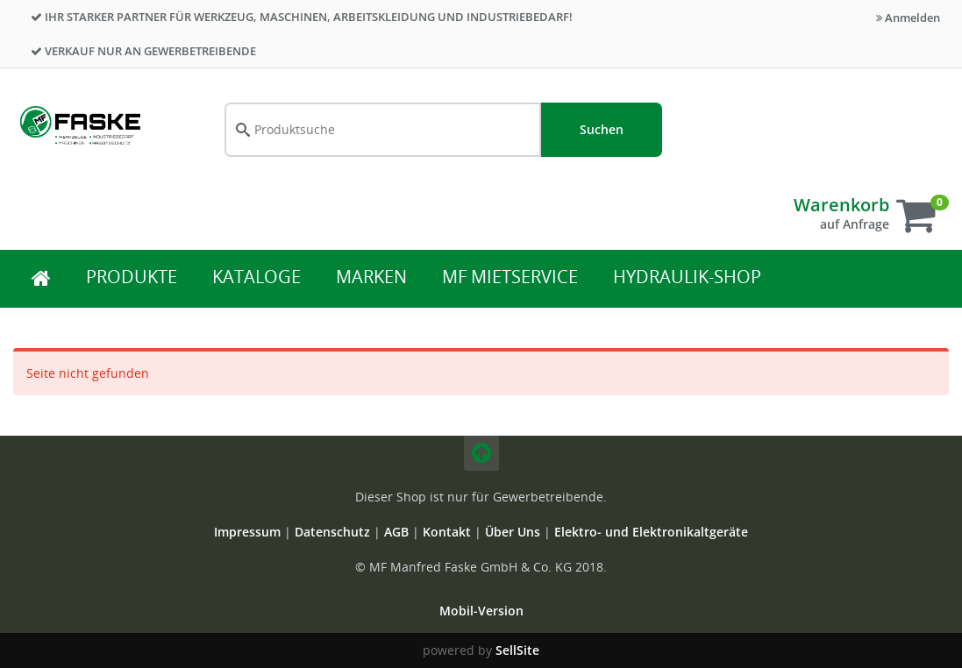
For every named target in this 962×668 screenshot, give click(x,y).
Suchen (602, 129)
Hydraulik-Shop (687, 276)
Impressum (249, 531)
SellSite (517, 650)
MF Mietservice (510, 276)
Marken (371, 276)
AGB (398, 531)
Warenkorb (841, 205)
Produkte (131, 276)
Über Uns (512, 531)
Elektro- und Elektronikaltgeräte (651, 531)
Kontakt (448, 531)
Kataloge (256, 276)
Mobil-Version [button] (481, 610)
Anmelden (908, 17)
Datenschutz (332, 531)
